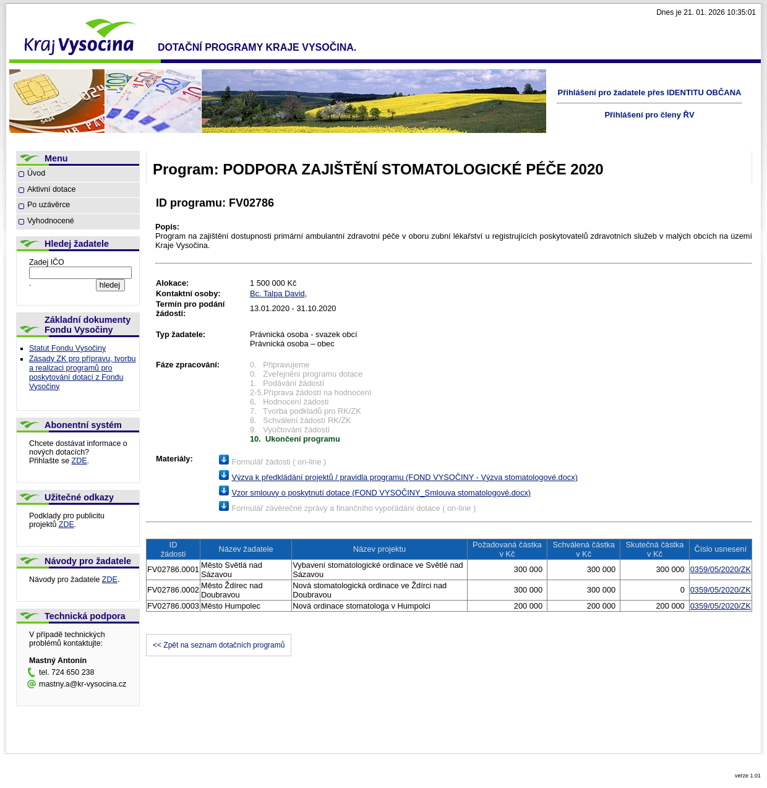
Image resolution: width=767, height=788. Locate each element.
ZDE (79, 460)
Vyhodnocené (50, 220)
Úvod (36, 173)
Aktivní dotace (51, 189)
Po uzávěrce (48, 204)
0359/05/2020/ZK (720, 569)
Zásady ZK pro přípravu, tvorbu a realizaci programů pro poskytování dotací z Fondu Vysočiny (82, 372)
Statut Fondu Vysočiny (67, 348)
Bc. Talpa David (277, 293)
